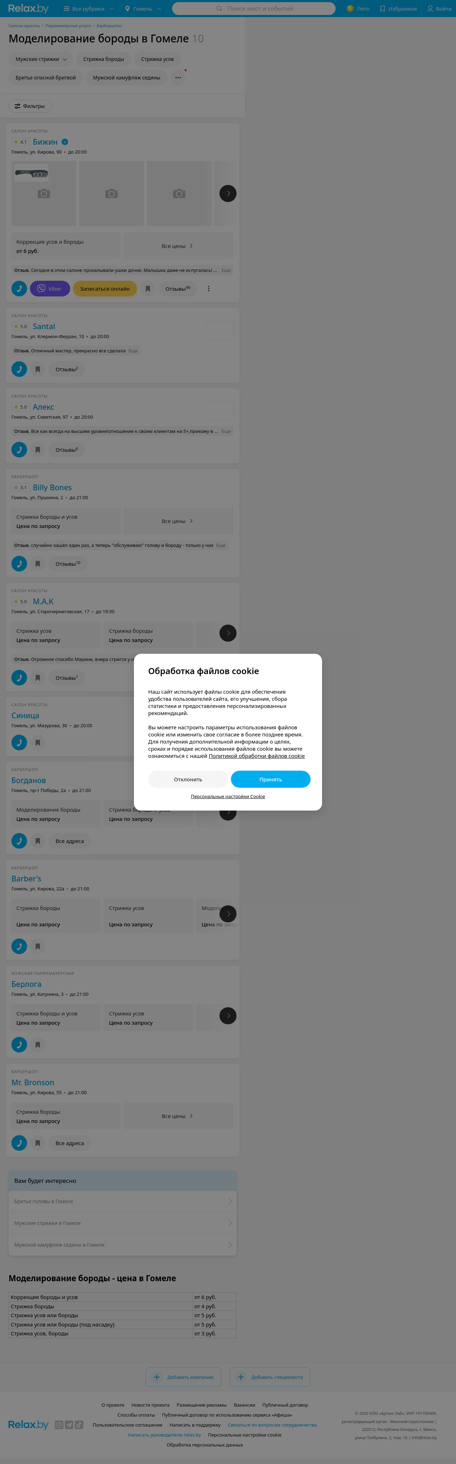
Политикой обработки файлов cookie (257, 755)
